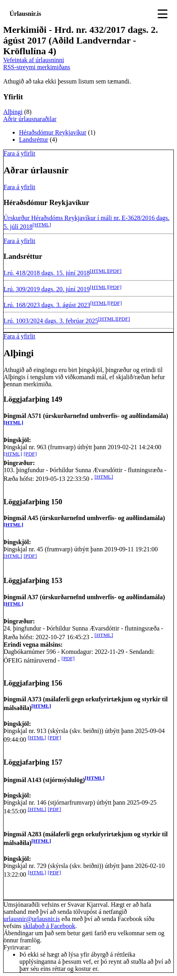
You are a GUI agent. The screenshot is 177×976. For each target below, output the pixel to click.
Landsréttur (33, 139)
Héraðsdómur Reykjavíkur (52, 132)
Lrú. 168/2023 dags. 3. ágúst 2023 (47, 305)
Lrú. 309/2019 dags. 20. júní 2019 (47, 289)
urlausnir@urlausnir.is (32, 918)
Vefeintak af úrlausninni (33, 60)
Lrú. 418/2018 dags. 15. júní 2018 (47, 273)
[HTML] (41, 225)
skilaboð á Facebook (49, 926)
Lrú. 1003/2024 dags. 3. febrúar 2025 (51, 321)
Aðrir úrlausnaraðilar (30, 119)
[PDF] (114, 271)
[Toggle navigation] (162, 13)
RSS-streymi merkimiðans (36, 67)
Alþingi (13, 111)
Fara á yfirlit (19, 153)
